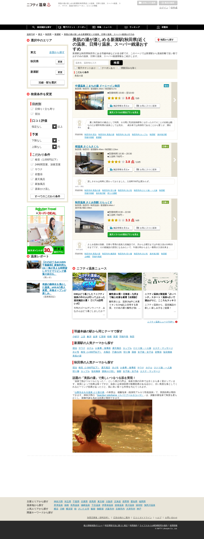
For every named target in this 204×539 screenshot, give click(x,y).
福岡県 (142, 501)
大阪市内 (109, 508)
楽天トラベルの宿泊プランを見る (123, 112)
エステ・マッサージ (163, 348)
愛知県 (134, 501)
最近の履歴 (168, 3)
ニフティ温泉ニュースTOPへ (160, 322)
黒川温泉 (129, 505)
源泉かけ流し (108, 371)
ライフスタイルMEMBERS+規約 (154, 525)
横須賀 (69, 508)
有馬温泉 (74, 505)
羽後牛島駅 (89, 137)
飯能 (93, 508)
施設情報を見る (120, 106)
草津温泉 (58, 505)
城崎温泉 (85, 505)
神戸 (139, 508)
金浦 (95, 336)
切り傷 (126, 352)
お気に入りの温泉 (147, 3)
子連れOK (117, 352)
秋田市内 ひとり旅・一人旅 (145, 190)
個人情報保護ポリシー (93, 525)
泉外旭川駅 (162, 134)
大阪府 (109, 501)
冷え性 (76, 352)
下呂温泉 (95, 505)
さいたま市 (83, 508)
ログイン (163, 7)
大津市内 (130, 508)
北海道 (117, 501)
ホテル (90, 348)
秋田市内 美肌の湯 (106, 134)
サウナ (82, 348)
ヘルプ (158, 518)
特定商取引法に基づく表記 (116, 525)
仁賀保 (102, 336)
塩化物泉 (167, 352)
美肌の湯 (77, 356)
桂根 (109, 336)
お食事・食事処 (103, 348)
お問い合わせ (171, 518)
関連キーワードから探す (40, 512)
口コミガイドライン (142, 518)
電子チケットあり (87, 68)
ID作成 (174, 7)
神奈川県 (58, 501)
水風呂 (107, 352)
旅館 (119, 371)
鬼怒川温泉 (149, 505)
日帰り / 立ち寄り (45, 109)
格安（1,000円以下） (91, 352)
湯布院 (139, 505)
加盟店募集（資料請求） (98, 518)
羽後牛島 (123, 336)
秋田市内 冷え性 (123, 134)
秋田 (132, 336)
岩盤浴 (158, 352)
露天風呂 (116, 348)
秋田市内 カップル (140, 134)
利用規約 (133, 525)
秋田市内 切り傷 (109, 190)
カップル (127, 348)
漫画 (134, 352)
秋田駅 (152, 134)
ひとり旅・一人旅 (142, 348)
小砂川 (76, 336)
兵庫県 (84, 501)
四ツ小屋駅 (112, 193)
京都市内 (120, 508)
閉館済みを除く (129, 68)
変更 (60, 61)
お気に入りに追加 (148, 106)
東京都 (101, 501)
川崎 (62, 508)
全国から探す (57, 52)
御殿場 (100, 508)
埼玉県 (67, 501)
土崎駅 (87, 256)
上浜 (83, 336)
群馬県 (92, 501)
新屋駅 (99, 137)
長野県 (125, 501)
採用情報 (173, 525)
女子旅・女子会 (145, 352)
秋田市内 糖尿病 (109, 254)
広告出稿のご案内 (121, 518)
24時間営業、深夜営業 (48, 164)
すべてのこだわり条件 (47, 196)
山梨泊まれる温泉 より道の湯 (89, 392)
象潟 (89, 336)
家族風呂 (40, 184)
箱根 (66, 505)
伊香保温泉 (107, 505)
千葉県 (76, 501)
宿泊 (75, 348)
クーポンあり (108, 68)
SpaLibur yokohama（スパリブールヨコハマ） (120, 395)
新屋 (115, 336)
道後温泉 (119, 505)
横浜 (56, 508)
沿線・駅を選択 (47, 82)
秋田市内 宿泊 (90, 134)
